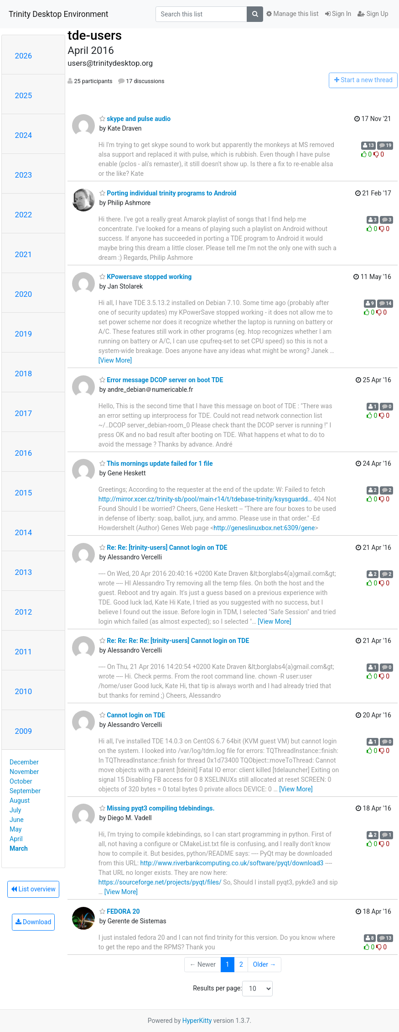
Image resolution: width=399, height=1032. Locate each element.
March (19, 848)
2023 (23, 174)
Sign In (338, 13)
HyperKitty (197, 1020)
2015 (23, 492)
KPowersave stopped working (145, 276)
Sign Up (373, 13)
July (15, 810)
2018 (23, 373)
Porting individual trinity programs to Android (167, 193)
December (24, 762)
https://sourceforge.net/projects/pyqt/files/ (160, 882)
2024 (23, 135)
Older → (264, 964)
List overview (33, 889)
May (15, 829)
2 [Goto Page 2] (241, 964)
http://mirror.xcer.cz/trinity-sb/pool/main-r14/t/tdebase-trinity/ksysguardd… (205, 499)
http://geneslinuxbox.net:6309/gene (264, 528)
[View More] (115, 360)
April (16, 838)
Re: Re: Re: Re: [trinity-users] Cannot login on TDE (174, 640)
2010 (23, 691)
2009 (23, 731)
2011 (23, 651)
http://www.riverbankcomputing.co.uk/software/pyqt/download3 (232, 863)
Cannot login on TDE (132, 715)
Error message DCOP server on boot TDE (161, 380)
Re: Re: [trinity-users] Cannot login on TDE (163, 547)
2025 (23, 95)
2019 (23, 333)
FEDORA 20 (119, 911)
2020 (23, 294)
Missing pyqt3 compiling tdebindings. (157, 808)
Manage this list (292, 13)
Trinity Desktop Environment (58, 14)
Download (34, 922)
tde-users (94, 35)
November (24, 771)
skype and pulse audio (135, 118)
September (25, 791)
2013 (23, 572)
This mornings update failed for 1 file (156, 463)
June (17, 819)
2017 (23, 413)
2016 (23, 453)
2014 (23, 532)
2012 (23, 611)
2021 (23, 254)
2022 (23, 214)
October (21, 781)
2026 (23, 55)
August (20, 800)
